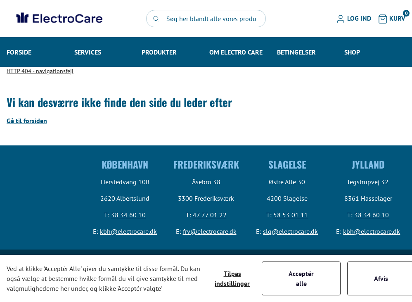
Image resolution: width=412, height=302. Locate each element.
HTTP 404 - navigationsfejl (40, 71)
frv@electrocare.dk (210, 231)
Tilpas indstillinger (232, 278)
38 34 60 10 (128, 215)
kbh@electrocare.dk (128, 231)
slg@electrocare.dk (290, 231)
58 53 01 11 (290, 215)
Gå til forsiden (27, 121)
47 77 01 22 (210, 215)
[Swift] (58, 18)
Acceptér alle (301, 278)
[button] (353, 18)
